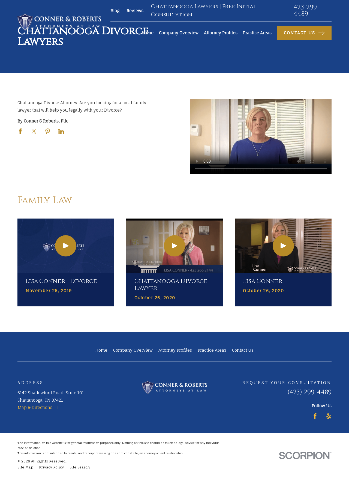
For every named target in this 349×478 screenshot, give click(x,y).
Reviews (135, 10)
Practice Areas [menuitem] (257, 32)
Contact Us (243, 350)
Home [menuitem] (148, 32)
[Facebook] (315, 416)
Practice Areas (212, 350)
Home (101, 350)
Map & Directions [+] (38, 407)
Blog (114, 10)
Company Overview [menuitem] (178, 32)
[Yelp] (329, 416)
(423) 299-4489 (309, 392)
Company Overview (133, 350)
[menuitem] (25, 467)
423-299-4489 (306, 10)
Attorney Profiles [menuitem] (220, 32)
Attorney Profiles (175, 350)
